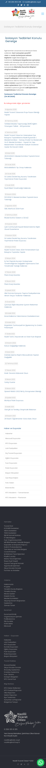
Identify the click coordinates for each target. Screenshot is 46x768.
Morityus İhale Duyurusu (13, 400)
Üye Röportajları (11, 478)
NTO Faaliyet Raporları (13, 690)
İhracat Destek (10, 665)
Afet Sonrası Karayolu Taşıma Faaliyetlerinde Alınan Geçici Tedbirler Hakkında (22, 294)
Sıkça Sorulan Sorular (12, 568)
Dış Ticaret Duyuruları (13, 453)
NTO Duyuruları (11, 443)
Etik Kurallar (8, 621)
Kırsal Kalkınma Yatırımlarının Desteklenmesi (21, 316)
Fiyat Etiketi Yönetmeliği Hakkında (17, 188)
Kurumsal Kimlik (10, 614)
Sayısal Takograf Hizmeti (14, 563)
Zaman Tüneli (9, 605)
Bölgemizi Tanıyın (11, 702)
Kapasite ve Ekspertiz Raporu (15, 545)
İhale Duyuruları (11, 468)
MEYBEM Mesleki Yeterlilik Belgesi (17, 542)
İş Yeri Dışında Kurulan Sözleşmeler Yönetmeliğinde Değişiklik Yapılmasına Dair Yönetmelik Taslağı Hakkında (21, 263)
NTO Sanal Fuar (10, 679)
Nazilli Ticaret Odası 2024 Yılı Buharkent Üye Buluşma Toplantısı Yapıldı (21, 251)
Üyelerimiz (8, 603)
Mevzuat (7, 626)
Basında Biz (9, 488)
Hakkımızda (8, 584)
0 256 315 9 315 (10, 729)
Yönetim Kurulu (10, 591)
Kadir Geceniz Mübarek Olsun (16, 373)
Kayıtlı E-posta (9, 556)
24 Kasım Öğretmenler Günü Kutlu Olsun (20, 419)
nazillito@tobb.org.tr (33, 2)
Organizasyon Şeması (13, 616)
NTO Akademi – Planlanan (15, 497)
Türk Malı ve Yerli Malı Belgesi (15, 549)
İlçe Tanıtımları (9, 697)
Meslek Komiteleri (11, 598)
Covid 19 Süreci (10, 552)
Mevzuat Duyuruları (12, 438)
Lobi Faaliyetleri (11, 448)
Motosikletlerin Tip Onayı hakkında (17, 167)
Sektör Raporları (10, 695)
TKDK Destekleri (10, 533)
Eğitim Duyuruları (12, 458)
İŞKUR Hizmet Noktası (12, 535)
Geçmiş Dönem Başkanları (14, 601)
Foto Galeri (9, 483)
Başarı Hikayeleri (12, 473)
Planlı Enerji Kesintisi (12, 275)
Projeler (7, 587)
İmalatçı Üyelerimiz (11, 672)
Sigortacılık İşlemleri (12, 566)
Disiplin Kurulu (9, 596)
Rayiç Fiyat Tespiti (11, 561)
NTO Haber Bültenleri (12, 688)
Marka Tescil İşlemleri (12, 559)
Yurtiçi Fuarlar (9, 382)
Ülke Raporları (9, 693)
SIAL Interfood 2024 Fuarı (14, 208)
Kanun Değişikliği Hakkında (15, 346)
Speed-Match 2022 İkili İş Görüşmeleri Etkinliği (22, 391)
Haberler (9, 433)
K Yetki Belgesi (9, 538)
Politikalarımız (9, 619)
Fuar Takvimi (9, 674)
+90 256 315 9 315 (14, 2)
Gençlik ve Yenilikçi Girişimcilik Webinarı (20, 409)
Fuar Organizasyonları (13, 540)
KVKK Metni (8, 623)
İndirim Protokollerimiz (13, 547)
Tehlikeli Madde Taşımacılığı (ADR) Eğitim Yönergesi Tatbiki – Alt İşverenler (20, 125)
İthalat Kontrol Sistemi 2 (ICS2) (16, 218)
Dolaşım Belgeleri (11, 677)
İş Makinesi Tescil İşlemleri (14, 554)
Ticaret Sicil (8, 526)
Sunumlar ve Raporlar (12, 700)
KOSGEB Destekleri (11, 528)
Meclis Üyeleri (9, 594)
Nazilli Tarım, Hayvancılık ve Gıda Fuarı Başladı (22, 337)
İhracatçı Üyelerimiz (12, 670)
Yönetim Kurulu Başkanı (13, 589)
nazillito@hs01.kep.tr (12, 742)
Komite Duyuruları (11, 647)
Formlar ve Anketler (12, 570)
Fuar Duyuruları (11, 463)
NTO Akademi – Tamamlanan (17, 492)
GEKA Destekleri (10, 530)
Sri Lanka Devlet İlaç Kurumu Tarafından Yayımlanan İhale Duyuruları (20, 177)
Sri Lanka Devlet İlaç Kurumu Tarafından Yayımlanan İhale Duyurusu (20, 239)
